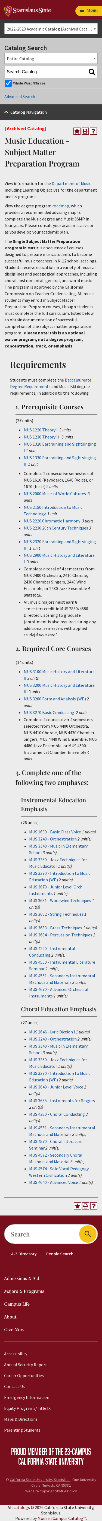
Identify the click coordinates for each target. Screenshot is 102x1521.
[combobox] (51, 28)
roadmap (60, 205)
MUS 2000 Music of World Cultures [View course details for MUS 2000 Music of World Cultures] (55, 493)
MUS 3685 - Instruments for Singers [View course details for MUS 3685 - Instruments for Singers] (62, 1100)
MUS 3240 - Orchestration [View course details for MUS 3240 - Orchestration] (53, 839)
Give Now (14, 1330)
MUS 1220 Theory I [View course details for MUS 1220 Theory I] (41, 430)
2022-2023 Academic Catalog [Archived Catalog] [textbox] (51, 29)
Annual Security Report (25, 1364)
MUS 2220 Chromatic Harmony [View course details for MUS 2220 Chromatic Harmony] (52, 521)
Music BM (68, 386)
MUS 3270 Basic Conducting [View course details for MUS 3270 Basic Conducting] (49, 712)
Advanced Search (19, 96)
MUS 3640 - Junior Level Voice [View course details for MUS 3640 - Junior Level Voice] (56, 1087)
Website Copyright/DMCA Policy (51, 1491)
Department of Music (71, 183)
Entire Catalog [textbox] (20, 58)
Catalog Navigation (28, 112)
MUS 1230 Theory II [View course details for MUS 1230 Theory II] (41, 437)
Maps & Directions (21, 1419)
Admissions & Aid (21, 1278)
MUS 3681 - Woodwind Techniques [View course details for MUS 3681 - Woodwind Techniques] (60, 900)
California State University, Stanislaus (40, 1479)
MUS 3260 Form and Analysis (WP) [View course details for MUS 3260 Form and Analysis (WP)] (55, 698)
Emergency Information (26, 1397)
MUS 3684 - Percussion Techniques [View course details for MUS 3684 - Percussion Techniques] (60, 935)
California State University (51, 1461)
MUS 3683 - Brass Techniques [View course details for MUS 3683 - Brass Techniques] (55, 927)
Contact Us (14, 1386)
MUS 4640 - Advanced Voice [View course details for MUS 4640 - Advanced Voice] (53, 1182)
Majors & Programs (24, 1291)
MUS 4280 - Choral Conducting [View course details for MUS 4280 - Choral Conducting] (57, 1114)
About (10, 1317)
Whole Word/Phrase (29, 83)
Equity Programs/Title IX (27, 1408)
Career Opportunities (24, 1375)
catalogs (22, 1507)
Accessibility (15, 1353)
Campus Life (17, 1304)
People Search (59, 1253)
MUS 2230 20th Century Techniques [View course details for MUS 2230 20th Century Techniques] (56, 528)
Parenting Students (22, 1430)
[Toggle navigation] (88, 11)
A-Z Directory (24, 1253)
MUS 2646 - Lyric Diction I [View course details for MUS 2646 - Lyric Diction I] (52, 1032)
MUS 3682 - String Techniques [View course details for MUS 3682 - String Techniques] (56, 914)
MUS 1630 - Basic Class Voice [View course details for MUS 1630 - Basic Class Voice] (55, 831)
